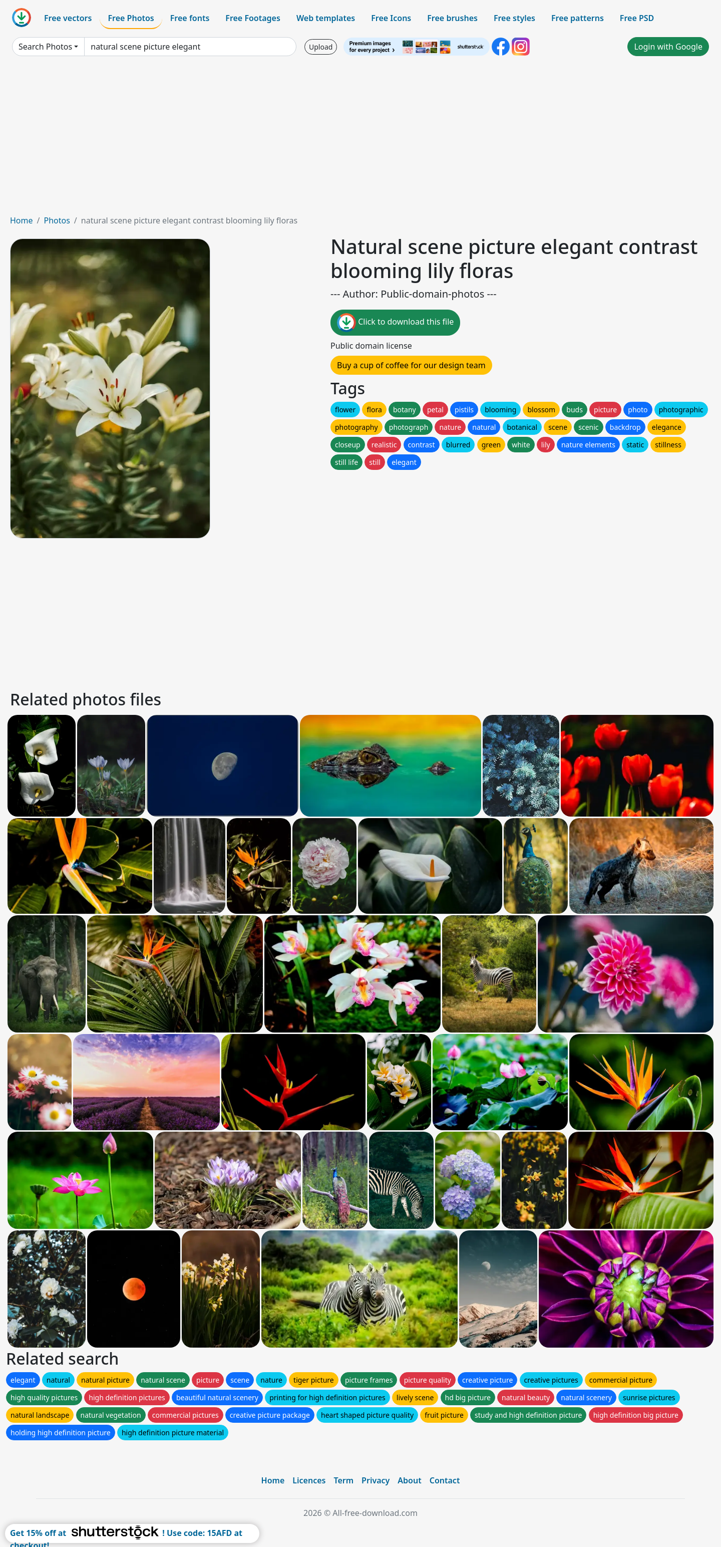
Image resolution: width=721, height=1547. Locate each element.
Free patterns (577, 18)
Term (343, 1480)
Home (21, 220)
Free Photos (131, 18)
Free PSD (637, 18)
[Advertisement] (360, 139)
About (409, 1480)
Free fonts (190, 18)
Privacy (376, 1480)
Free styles (514, 18)
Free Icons (391, 18)
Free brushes (452, 18)
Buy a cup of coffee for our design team (411, 365)
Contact (445, 1480)
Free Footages (252, 18)
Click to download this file (395, 322)
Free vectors (68, 18)
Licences (308, 1480)
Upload (320, 47)
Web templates (325, 18)
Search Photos (45, 46)
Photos (57, 220)
